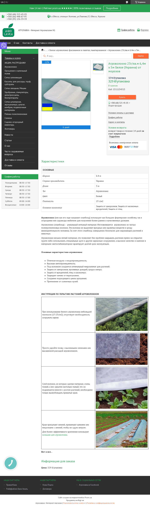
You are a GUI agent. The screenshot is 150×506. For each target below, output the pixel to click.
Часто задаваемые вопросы (14, 153)
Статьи (8, 140)
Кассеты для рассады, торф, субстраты (18, 83)
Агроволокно (11, 66)
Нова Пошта (48, 485)
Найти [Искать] (141, 56)
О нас (16, 43)
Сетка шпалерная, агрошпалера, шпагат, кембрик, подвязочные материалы (15, 105)
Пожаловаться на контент (74, 503)
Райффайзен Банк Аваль (17, 489)
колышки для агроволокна (54, 434)
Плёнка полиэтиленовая (16, 114)
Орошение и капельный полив (16, 72)
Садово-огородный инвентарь (14, 123)
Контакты (27, 43)
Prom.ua (88, 497)
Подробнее (112, 8)
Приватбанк (11, 485)
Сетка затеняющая (13, 77)
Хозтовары (10, 128)
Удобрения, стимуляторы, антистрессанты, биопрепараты (16, 95)
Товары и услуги (13, 58)
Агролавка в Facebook (89, 485)
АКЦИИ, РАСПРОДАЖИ (15, 62)
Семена (8, 118)
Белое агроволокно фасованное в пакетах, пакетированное (78, 50)
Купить (122, 97)
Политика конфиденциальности (100, 503)
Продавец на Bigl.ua (75, 500)
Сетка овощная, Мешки (15, 88)
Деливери (47, 489)
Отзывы (8, 165)
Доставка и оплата (45, 43)
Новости (9, 134)
